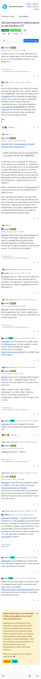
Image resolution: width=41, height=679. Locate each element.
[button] (3, 676)
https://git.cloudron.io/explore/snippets (17, 589)
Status (35, 4)
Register (7, 661)
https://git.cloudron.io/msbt (12, 352)
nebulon (7, 421)
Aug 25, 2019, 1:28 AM (15, 50)
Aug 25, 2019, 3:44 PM (15, 232)
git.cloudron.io (7, 107)
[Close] (37, 613)
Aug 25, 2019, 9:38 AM (23, 82)
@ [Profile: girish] (4, 377)
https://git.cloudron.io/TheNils (14, 488)
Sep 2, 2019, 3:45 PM (15, 479)
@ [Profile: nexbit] (4, 144)
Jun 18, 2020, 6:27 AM (25, 515)
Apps (29, 4)
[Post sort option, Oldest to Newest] (4, 40)
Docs (35, 7)
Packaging (5, 96)
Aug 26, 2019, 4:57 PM (15, 448)
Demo (29, 7)
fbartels (6, 138)
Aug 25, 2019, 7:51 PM (23, 273)
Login (15, 661)
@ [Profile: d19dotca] (6, 561)
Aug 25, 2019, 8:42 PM (15, 306)
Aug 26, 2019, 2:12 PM (15, 374)
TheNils (6, 477)
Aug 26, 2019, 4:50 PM (29, 421)
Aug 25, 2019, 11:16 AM (15, 141)
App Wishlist (16, 30)
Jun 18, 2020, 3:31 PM (27, 578)
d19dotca (7, 515)
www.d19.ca (5, 546)
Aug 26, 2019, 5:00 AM (28, 338)
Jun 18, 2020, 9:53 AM (29, 557)
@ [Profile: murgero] (5, 276)
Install (36, 9)
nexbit (6, 82)
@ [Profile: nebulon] (5, 452)
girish (6, 338)
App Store (32, 96)
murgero (7, 48)
